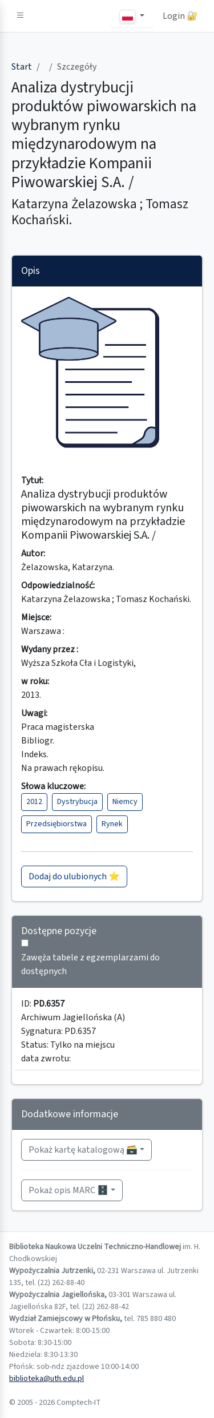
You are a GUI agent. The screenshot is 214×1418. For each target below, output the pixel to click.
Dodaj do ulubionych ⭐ (74, 876)
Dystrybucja (77, 801)
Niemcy (125, 801)
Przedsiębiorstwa (56, 824)
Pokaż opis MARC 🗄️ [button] (68, 1190)
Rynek (112, 824)
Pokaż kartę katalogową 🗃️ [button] (83, 1150)
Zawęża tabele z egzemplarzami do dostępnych (90, 964)
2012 (34, 801)
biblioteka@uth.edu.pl (46, 1378)
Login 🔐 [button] (180, 16)
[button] (20, 16)
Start (21, 66)
